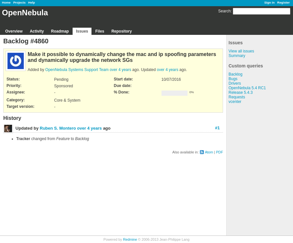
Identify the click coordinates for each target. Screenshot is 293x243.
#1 (217, 127)
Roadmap (60, 31)
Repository (121, 31)
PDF (219, 152)
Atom (209, 152)
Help (31, 2)
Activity (37, 31)
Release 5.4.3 (241, 92)
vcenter (235, 101)
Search (224, 11)
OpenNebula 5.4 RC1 (247, 88)
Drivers (235, 83)
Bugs (233, 79)
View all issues (241, 51)
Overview (13, 31)
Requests (237, 97)
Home (6, 2)
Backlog (236, 74)
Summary (237, 55)
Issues (82, 31)
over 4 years (120, 69)
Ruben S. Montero (58, 128)
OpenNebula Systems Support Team (77, 69)
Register (283, 2)
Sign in (269, 2)
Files (99, 31)
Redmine (130, 239)
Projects (19, 2)
